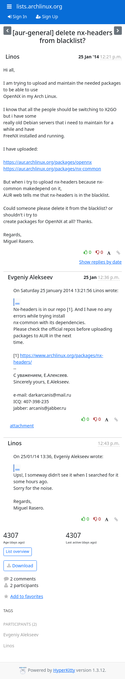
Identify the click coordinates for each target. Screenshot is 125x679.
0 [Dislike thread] (99, 252)
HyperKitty (64, 670)
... (17, 301)
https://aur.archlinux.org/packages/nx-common (52, 169)
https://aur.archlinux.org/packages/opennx (47, 162)
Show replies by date (100, 262)
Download (20, 566)
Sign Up (47, 16)
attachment (22, 426)
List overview (17, 551)
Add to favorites (23, 596)
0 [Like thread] (88, 252)
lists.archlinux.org (39, 6)
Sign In (17, 16)
